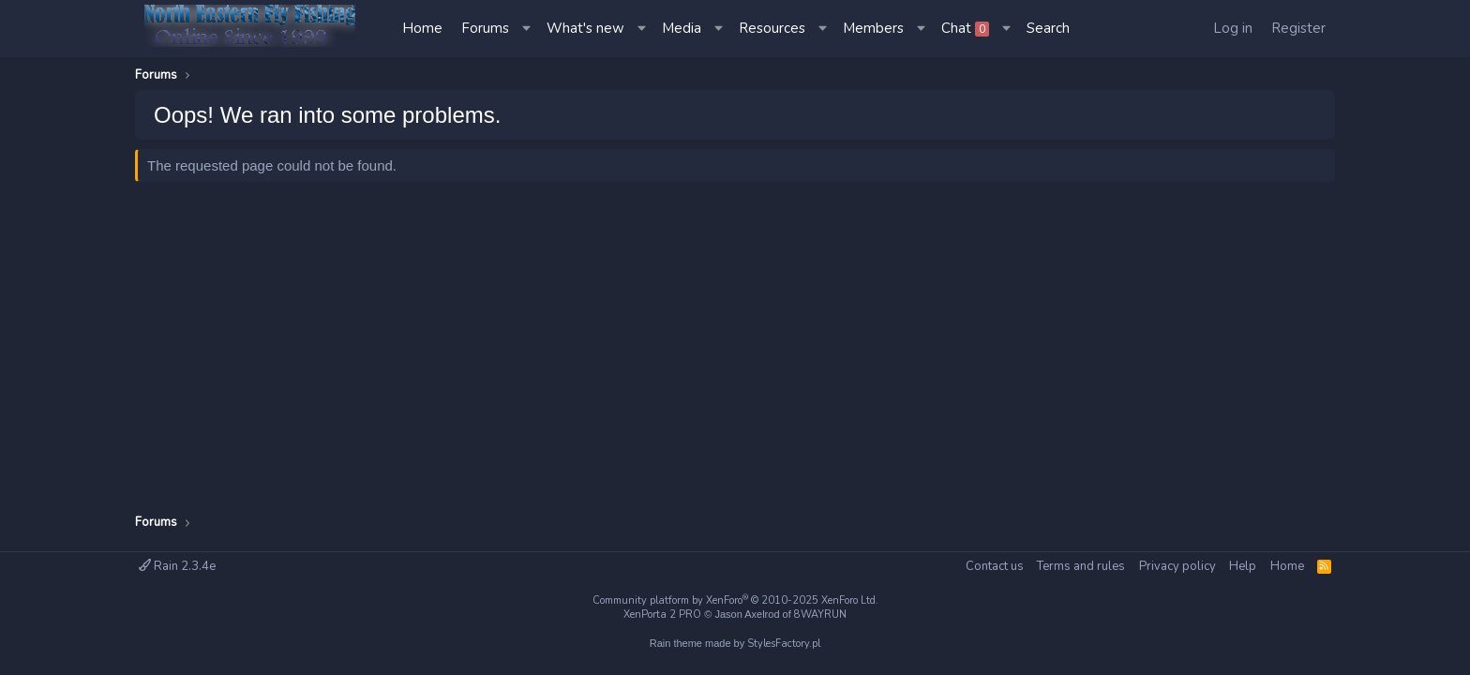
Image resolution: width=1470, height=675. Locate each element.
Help (1242, 566)
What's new (585, 28)
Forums (485, 28)
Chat (965, 28)
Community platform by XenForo (735, 600)
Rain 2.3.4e (177, 566)
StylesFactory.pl (783, 644)
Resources (772, 28)
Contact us (995, 566)
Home (422, 28)
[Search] (1048, 28)
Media (681, 28)
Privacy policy (1177, 566)
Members (873, 28)
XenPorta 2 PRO (662, 615)
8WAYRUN (820, 615)
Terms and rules (1081, 566)
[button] (527, 28)
